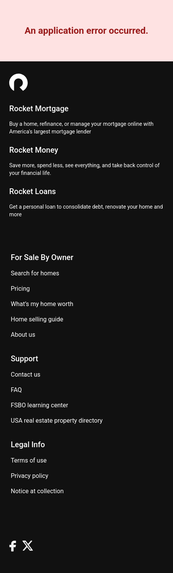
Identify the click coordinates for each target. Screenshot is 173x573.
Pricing (20, 288)
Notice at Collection (37, 491)
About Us (23, 334)
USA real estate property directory (57, 420)
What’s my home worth (42, 304)
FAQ (16, 390)
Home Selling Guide (37, 319)
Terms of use (29, 460)
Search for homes (35, 273)
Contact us (25, 374)
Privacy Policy (29, 475)
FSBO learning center (39, 405)
